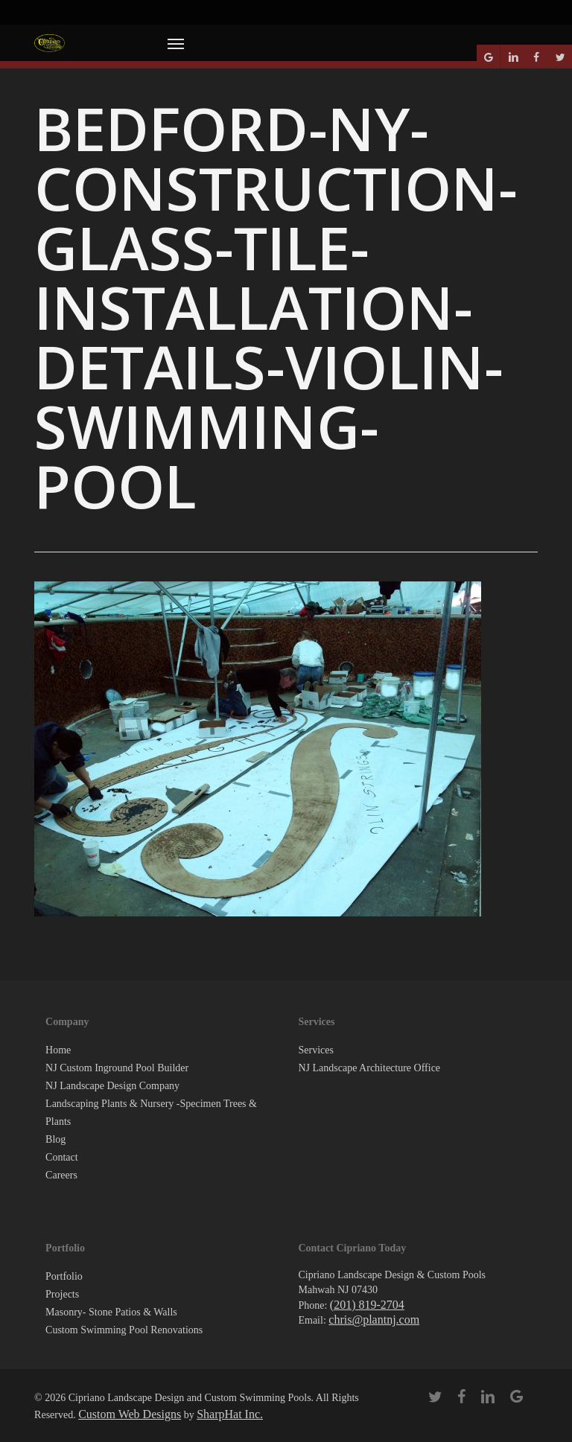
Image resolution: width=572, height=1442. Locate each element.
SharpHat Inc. (230, 1414)
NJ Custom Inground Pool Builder (116, 1067)
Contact (61, 1157)
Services (315, 1050)
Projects (62, 1294)
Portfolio (64, 1276)
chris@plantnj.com (373, 1319)
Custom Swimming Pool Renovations (124, 1330)
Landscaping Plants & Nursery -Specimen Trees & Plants (151, 1112)
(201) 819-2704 (367, 1304)
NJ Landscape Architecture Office (369, 1067)
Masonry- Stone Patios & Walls (111, 1312)
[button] (176, 43)
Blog (55, 1139)
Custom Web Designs (129, 1414)
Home (58, 1050)
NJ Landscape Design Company (112, 1085)
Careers (61, 1175)
